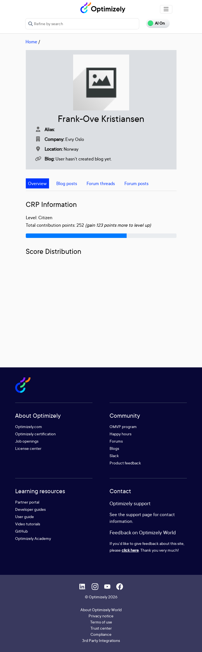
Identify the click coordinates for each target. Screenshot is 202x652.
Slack (114, 455)
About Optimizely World (101, 609)
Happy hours (120, 433)
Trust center (101, 628)
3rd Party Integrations (101, 640)
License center (28, 448)
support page (139, 514)
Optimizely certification (35, 433)
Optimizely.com (28, 426)
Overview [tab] (37, 183)
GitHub (21, 531)
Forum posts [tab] (136, 183)
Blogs (114, 448)
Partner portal (27, 502)
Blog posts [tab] (66, 183)
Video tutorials (27, 523)
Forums (116, 441)
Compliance (101, 634)
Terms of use (101, 622)
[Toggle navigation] (166, 9)
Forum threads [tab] (101, 183)
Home (31, 42)
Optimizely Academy (33, 538)
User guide (24, 516)
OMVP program (123, 426)
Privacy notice (101, 615)
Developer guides (30, 509)
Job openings (26, 441)
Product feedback (125, 463)
